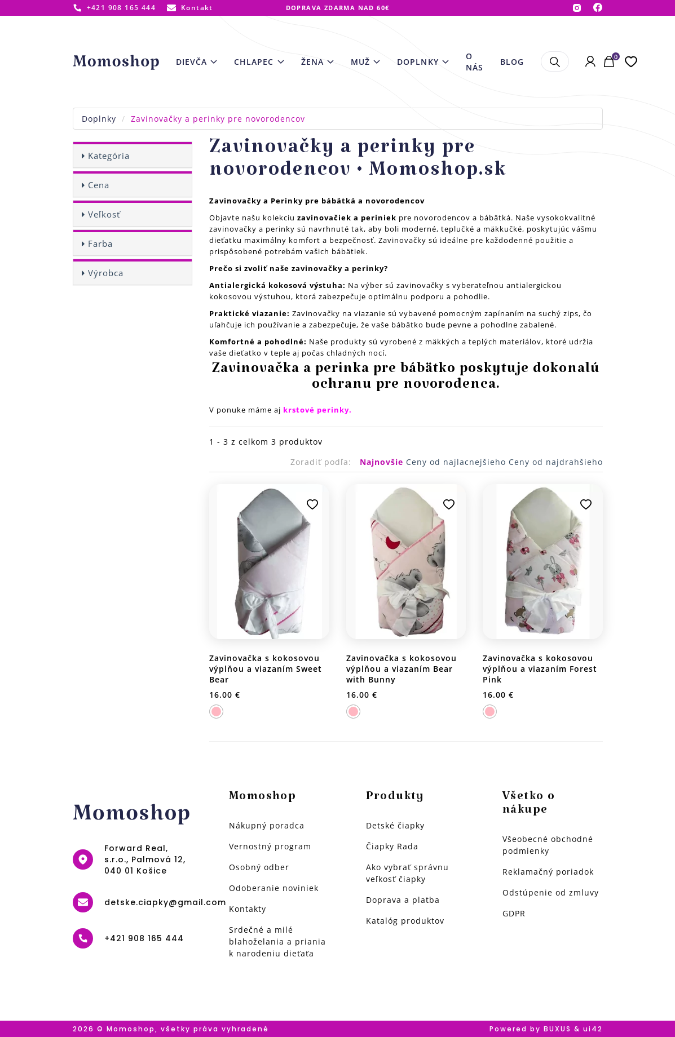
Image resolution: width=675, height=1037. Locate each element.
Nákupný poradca (267, 825)
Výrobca (105, 272)
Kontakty (247, 908)
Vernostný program (270, 846)
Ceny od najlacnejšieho (457, 462)
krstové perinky (316, 410)
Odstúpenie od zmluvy (550, 892)
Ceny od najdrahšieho (556, 462)
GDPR (514, 913)
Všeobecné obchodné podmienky (547, 845)
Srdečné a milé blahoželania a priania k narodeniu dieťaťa (277, 941)
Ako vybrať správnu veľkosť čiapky (407, 873)
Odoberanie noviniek (274, 888)
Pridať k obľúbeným (312, 504)
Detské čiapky (395, 825)
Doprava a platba (403, 899)
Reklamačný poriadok (548, 871)
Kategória (109, 155)
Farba (100, 243)
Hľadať (554, 61)
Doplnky (99, 118)
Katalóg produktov (405, 920)
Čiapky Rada (392, 846)
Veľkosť (104, 214)
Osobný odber (259, 867)
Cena (98, 184)
